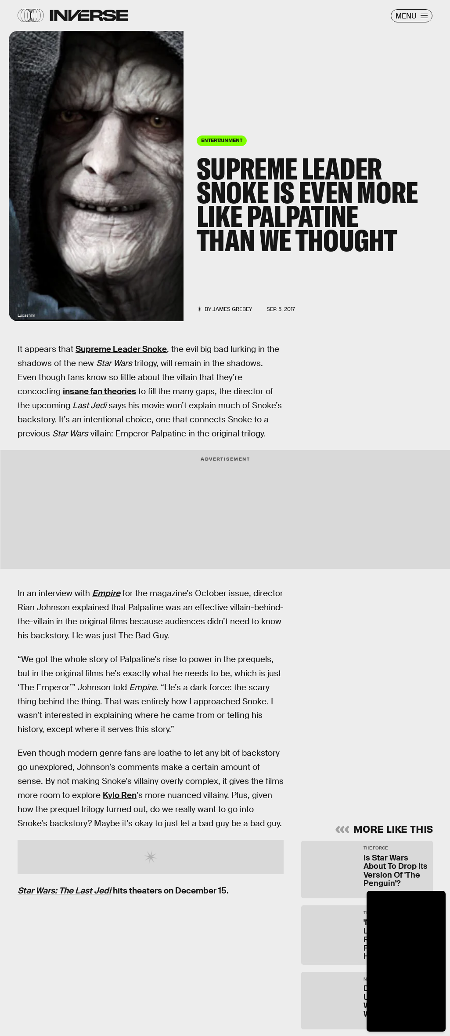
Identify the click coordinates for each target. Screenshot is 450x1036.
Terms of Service (362, 753)
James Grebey (232, 309)
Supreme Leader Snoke (121, 349)
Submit (391, 779)
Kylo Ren (120, 795)
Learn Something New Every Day (355, 669)
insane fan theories (99, 391)
